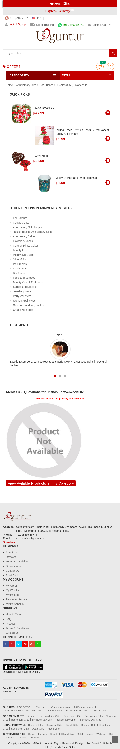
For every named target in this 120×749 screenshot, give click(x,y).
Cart (100, 66)
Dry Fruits (19, 273)
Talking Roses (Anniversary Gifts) (32, 231)
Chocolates (67, 734)
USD (37, 18)
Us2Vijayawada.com (76, 710)
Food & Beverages (24, 277)
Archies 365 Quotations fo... (73, 85)
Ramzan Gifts (88, 725)
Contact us (97, 24)
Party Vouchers (22, 296)
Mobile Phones (85, 734)
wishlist (110, 66)
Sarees (22, 737)
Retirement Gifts (20, 719)
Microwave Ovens (23, 254)
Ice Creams (20, 263)
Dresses (34, 737)
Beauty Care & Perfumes (28, 282)
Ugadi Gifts (38, 728)
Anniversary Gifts (26, 85)
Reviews (11, 556)
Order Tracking (42, 24)
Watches (101, 734)
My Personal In (15, 603)
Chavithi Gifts (35, 725)
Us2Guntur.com (53, 710)
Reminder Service (16, 599)
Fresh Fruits (20, 268)
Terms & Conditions (17, 561)
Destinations (13, 566)
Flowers (42, 734)
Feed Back (12, 575)
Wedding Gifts (52, 716)
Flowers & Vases (23, 241)
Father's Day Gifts (66, 719)
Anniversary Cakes (24, 236)
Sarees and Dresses (25, 286)
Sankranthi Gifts (20, 728)
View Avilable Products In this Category (41, 483)
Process (11, 623)
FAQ (8, 619)
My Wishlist (12, 590)
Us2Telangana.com (60, 707)
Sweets (54, 734)
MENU (66, 75)
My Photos (12, 594)
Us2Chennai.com (13, 710)
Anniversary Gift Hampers (28, 227)
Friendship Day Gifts (90, 719)
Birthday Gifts (34, 716)
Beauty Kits (20, 250)
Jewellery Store (22, 291)
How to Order (14, 614)
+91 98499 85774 (71, 24)
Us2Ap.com (39, 707)
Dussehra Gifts (54, 725)
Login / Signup (15, 24)
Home (9, 85)
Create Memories (23, 309)
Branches (9, 542)
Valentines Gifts (94, 716)
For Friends (47, 85)
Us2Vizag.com (99, 710)
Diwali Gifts (71, 725)
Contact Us (12, 570)
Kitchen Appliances (24, 300)
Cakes (31, 734)
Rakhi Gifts (53, 728)
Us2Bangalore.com (83, 707)
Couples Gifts (21, 222)
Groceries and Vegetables (28, 305)
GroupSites (14, 18)
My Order (11, 585)
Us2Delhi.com (33, 710)
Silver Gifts (19, 259)
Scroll (115, 739)
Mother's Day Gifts (42, 719)
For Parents (20, 218)
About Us (11, 552)
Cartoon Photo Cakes (26, 245)
